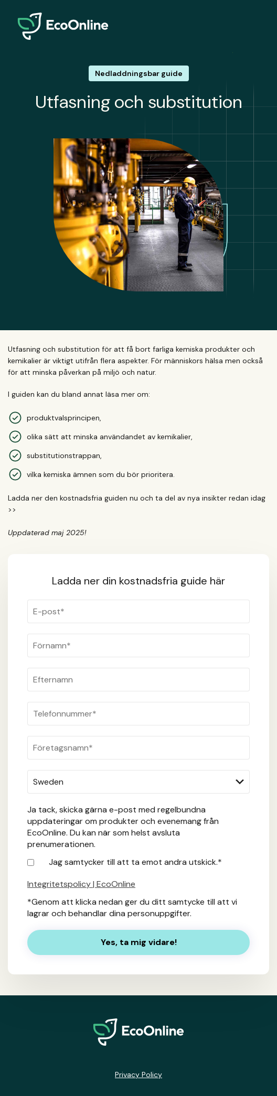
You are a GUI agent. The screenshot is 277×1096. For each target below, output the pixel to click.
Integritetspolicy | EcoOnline (81, 883)
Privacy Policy (138, 1074)
